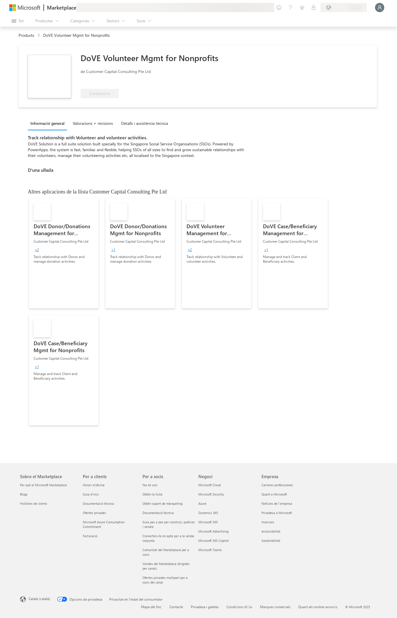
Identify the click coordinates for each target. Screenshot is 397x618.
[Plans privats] (313, 7)
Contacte (176, 606)
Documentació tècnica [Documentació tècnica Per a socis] (158, 513)
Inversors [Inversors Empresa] (267, 522)
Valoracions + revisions (93, 123)
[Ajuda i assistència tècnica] (290, 7)
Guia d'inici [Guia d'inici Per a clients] (91, 494)
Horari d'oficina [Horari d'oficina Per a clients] (94, 485)
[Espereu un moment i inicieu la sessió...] (380, 7)
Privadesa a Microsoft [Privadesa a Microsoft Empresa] (276, 513)
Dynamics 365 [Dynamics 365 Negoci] (208, 513)
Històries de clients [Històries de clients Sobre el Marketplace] (33, 503)
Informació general (47, 123)
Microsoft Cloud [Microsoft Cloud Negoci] (209, 485)
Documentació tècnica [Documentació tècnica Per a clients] (98, 503)
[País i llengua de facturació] (344, 7)
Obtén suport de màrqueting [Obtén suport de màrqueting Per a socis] (162, 503)
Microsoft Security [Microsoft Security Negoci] (211, 494)
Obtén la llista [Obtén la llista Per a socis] (152, 494)
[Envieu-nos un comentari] (278, 7)
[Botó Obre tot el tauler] (17, 21)
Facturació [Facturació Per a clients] (90, 536)
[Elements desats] (302, 7)
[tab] (49, 123)
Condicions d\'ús (239, 606)
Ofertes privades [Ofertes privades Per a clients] (94, 513)
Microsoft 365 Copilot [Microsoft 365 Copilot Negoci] (213, 540)
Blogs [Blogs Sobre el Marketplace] (24, 494)
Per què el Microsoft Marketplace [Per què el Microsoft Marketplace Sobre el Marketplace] (43, 485)
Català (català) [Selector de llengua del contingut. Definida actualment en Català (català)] (39, 598)
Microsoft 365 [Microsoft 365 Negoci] (208, 522)
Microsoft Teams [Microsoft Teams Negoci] (210, 550)
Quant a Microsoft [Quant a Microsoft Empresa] (274, 494)
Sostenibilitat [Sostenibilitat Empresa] (270, 540)
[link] (63, 253)
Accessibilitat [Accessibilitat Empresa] (270, 531)
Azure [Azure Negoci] (202, 503)
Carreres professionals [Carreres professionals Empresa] (277, 485)
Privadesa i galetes (205, 606)
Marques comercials (275, 606)
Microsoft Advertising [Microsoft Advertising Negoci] (213, 531)
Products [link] (26, 35)
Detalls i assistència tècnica (144, 123)
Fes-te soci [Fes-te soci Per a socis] (150, 485)
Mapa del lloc (151, 606)
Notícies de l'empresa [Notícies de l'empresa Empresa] (276, 503)
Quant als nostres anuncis (317, 606)
